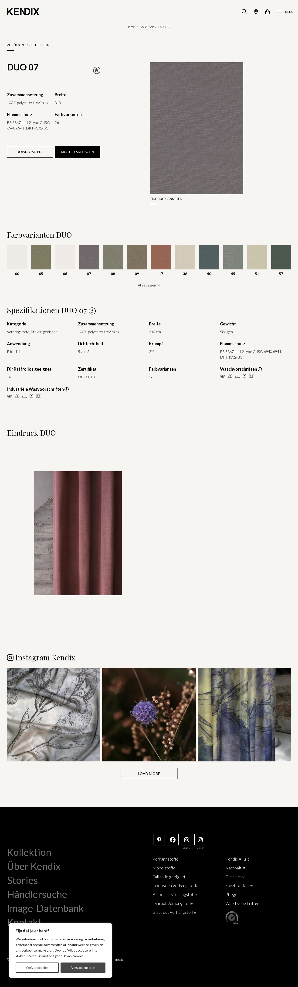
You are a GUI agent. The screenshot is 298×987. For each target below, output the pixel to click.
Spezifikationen (239, 885)
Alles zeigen (149, 285)
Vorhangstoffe (165, 858)
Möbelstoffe (164, 867)
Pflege (231, 894)
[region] (60, 950)
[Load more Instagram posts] (149, 773)
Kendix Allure (237, 858)
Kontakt (24, 922)
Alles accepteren (83, 968)
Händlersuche (37, 894)
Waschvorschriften (242, 903)
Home (130, 27)
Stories (22, 880)
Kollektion (147, 27)
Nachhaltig (235, 867)
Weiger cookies (37, 968)
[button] (53, 714)
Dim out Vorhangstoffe (172, 903)
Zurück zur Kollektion (28, 45)
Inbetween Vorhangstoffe (175, 885)
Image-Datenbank (45, 908)
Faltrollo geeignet (169, 876)
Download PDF (30, 152)
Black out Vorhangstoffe (174, 912)
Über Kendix (34, 866)
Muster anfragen (77, 152)
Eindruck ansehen (166, 199)
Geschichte (235, 876)
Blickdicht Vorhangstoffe (174, 894)
